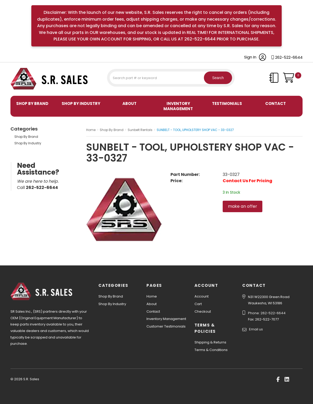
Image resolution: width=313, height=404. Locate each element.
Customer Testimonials (166, 326)
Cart (198, 303)
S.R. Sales (19, 90)
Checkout (202, 311)
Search (216, 78)
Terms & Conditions (211, 349)
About (129, 103)
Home (151, 296)
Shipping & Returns (210, 342)
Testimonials (227, 103)
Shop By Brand (32, 103)
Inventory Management (178, 106)
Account (201, 296)
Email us (256, 329)
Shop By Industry (81, 103)
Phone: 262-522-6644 (267, 313)
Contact (275, 103)
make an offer (242, 206)
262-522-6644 (289, 57)
